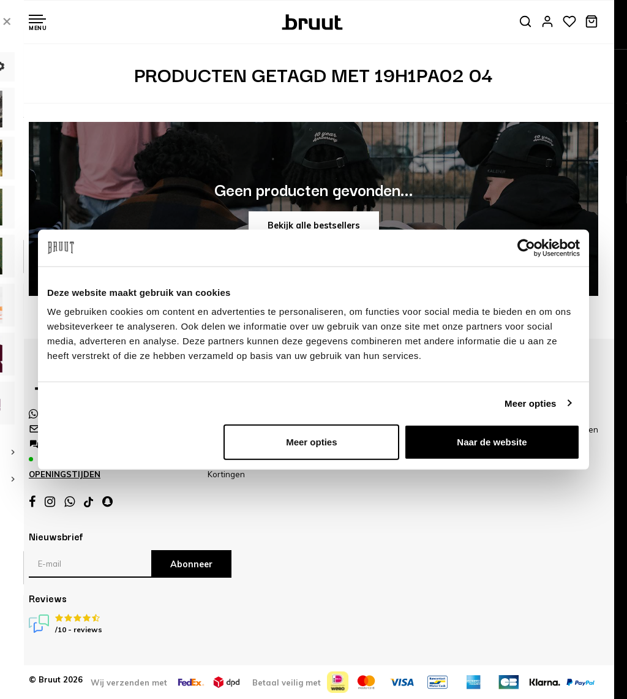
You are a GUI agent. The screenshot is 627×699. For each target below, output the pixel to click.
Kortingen (226, 474)
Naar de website (492, 442)
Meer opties (530, 403)
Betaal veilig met (286, 682)
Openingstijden (64, 474)
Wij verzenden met (129, 682)
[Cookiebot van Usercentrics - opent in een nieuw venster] (526, 247)
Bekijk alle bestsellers (314, 225)
